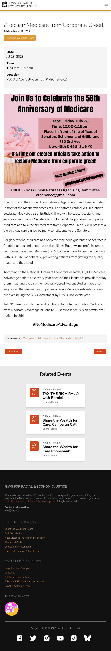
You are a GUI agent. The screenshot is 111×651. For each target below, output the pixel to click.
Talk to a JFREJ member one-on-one (24, 581)
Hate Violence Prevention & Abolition (25, 538)
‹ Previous (13, 351)
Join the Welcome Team (18, 586)
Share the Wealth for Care (20, 38)
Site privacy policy (46, 501)
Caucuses (10, 572)
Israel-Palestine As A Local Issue (22, 551)
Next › (100, 351)
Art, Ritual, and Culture (17, 577)
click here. (30, 501)
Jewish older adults (75, 338)
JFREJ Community (14, 501)
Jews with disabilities (53, 338)
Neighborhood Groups (17, 568)
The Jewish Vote (13, 542)
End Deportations (14, 533)
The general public (32, 338)
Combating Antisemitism (18, 546)
